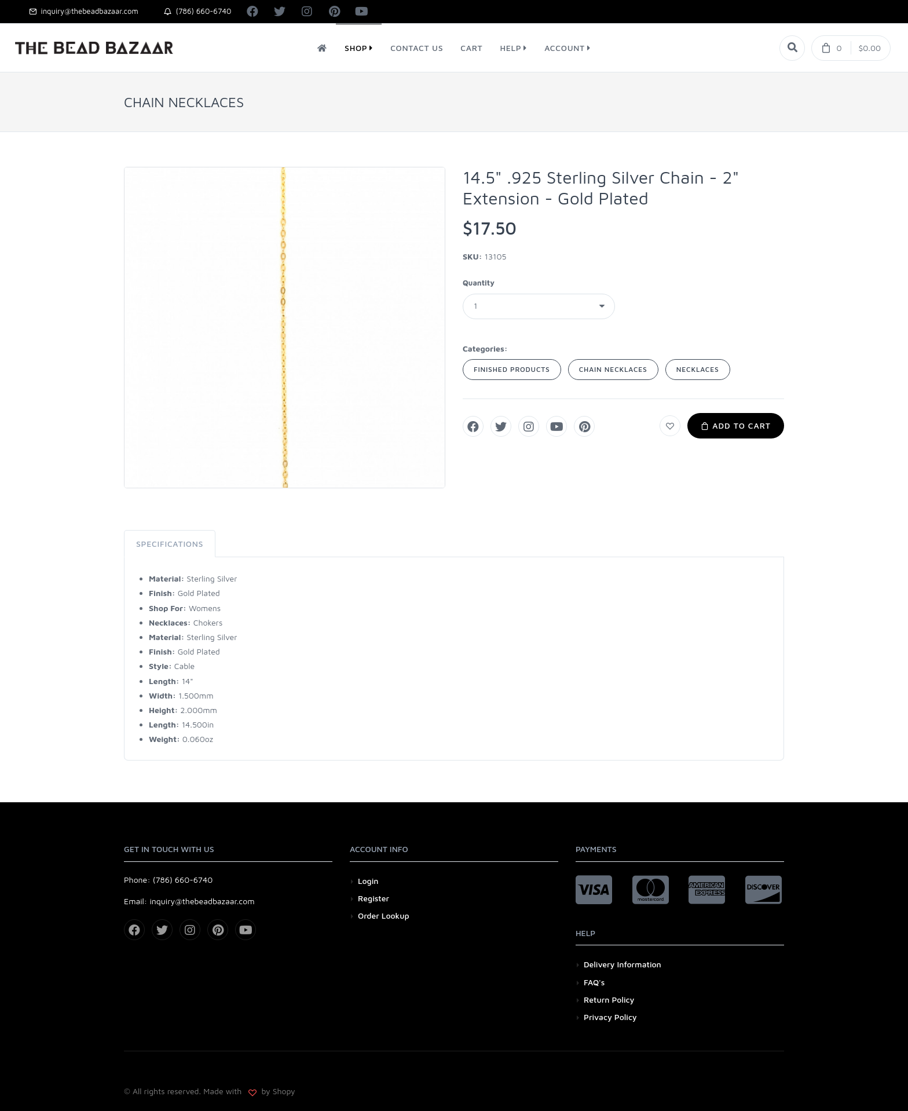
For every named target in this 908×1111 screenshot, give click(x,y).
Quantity (479, 282)
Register (373, 898)
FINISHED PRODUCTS (512, 369)
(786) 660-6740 (198, 11)
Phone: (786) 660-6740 (168, 880)
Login (368, 881)
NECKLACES (697, 369)
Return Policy (609, 999)
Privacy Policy (610, 1017)
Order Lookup (383, 915)
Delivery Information (622, 964)
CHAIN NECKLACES (613, 369)
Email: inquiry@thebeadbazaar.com (189, 901)
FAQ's (594, 982)
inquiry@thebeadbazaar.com (83, 11)
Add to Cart (736, 425)
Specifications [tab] (169, 544)
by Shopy (277, 1091)
